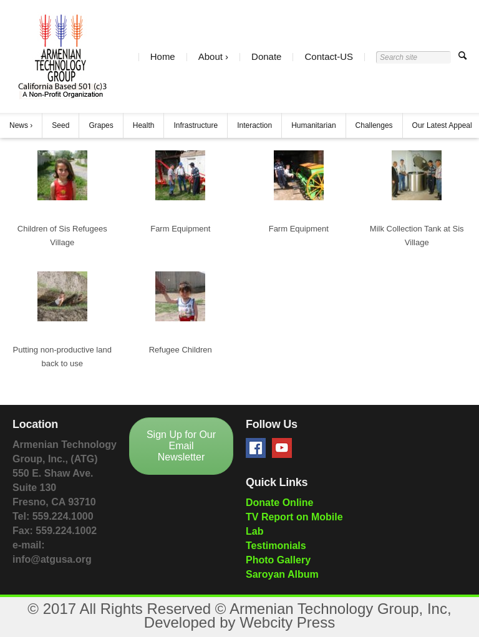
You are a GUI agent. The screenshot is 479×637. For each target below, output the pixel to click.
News (18, 125)
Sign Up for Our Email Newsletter (181, 445)
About (210, 56)
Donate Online (279, 502)
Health (144, 125)
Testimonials (276, 545)
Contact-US (328, 56)
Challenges (374, 125)
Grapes (101, 125)
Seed (60, 125)
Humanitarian (313, 125)
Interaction (254, 125)
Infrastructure (195, 125)
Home (162, 56)
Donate (266, 56)
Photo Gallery (278, 560)
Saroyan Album (282, 574)
